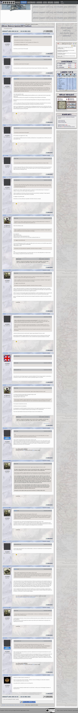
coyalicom (59, 118)
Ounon (69, 125)
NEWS (18, 2)
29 (15, 696)
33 (23, 696)
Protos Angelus (6, 566)
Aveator (60, 65)
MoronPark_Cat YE (62, 78)
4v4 (74, 76)
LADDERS (39, 2)
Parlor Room (12, 24)
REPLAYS (50, 2)
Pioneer (60, 81)
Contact (61, 710)
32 (21, 696)
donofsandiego (60, 50)
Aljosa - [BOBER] (61, 83)
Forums (7, 24)
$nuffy (17, 259)
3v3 (69, 76)
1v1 (59, 76)
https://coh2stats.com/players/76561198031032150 (25, 597)
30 (17, 696)
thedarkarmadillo (7, 270)
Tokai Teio (60, 80)
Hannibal (15, 78)
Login (62, 1)
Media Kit (70, 710)
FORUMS (23, 2)
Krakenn (60, 85)
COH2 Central (16, 24)
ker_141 (60, 87)
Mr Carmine (5, 33)
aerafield (59, 47)
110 (59, 79)
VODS (45, 2)
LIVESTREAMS (31, 2)
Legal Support (75, 710)
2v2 (64, 76)
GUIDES (56, 2)
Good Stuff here (47, 265)
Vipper (15, 36)
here (24, 450)
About (58, 710)
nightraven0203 (62, 63)
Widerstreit (5, 675)
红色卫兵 (60, 86)
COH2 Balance (22, 24)
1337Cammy (61, 67)
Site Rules (66, 710)
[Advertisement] (45, 12)
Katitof (4, 215)
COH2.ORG (4, 24)
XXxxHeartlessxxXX (64, 109)
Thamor (5, 56)
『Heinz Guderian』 (62, 84)
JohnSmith (5, 353)
